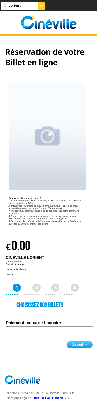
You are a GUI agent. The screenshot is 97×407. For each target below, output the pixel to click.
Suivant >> (79, 344)
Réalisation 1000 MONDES (53, 398)
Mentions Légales (18, 398)
